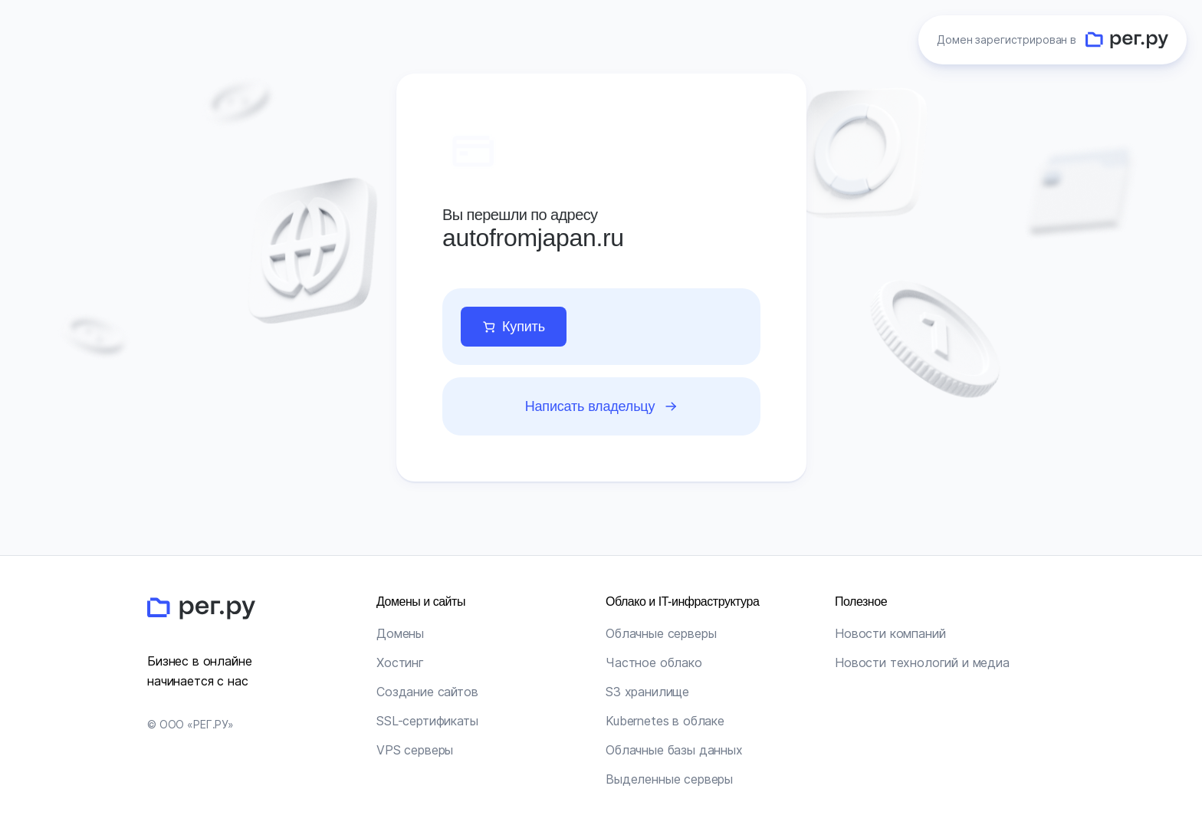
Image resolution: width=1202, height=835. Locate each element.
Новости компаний (890, 633)
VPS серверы (414, 750)
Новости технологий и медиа (922, 662)
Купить (523, 326)
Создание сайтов (427, 691)
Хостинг (400, 662)
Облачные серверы (661, 633)
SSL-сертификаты (427, 720)
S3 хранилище (647, 691)
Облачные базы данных (674, 750)
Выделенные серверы (669, 779)
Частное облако (654, 662)
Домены (400, 633)
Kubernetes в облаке (665, 720)
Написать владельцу (589, 406)
